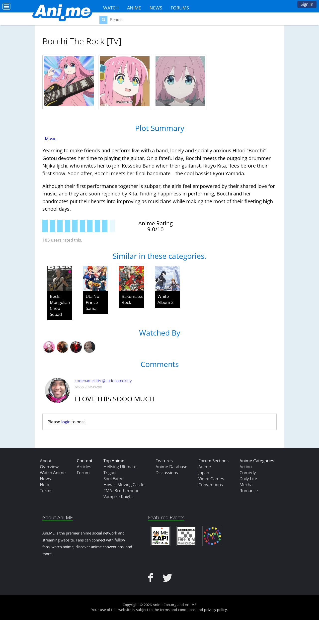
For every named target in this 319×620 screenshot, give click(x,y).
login (66, 422)
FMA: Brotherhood (121, 490)
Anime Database (171, 466)
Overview (49, 466)
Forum (83, 472)
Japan (203, 472)
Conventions (210, 484)
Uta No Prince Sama (92, 302)
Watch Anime (53, 472)
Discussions (167, 472)
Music (50, 138)
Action (245, 466)
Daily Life (248, 478)
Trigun (109, 472)
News (156, 8)
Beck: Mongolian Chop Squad (60, 305)
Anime (134, 8)
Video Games (211, 478)
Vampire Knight (118, 496)
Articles (84, 466)
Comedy (247, 472)
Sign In (307, 4)
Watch (111, 8)
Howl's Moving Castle (124, 484)
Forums (180, 8)
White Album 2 (166, 299)
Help (44, 484)
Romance (248, 490)
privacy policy (215, 609)
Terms (46, 490)
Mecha (245, 484)
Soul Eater (113, 478)
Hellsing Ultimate (120, 466)
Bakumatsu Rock (133, 299)
